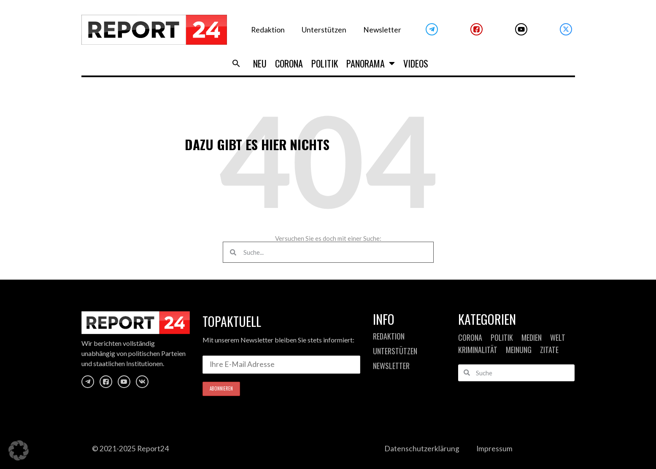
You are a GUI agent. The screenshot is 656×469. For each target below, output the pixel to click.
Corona (289, 63)
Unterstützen (324, 29)
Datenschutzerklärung (421, 448)
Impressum (494, 448)
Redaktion (268, 29)
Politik (324, 63)
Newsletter (382, 29)
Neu (260, 63)
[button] (236, 63)
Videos (415, 63)
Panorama (370, 63)
